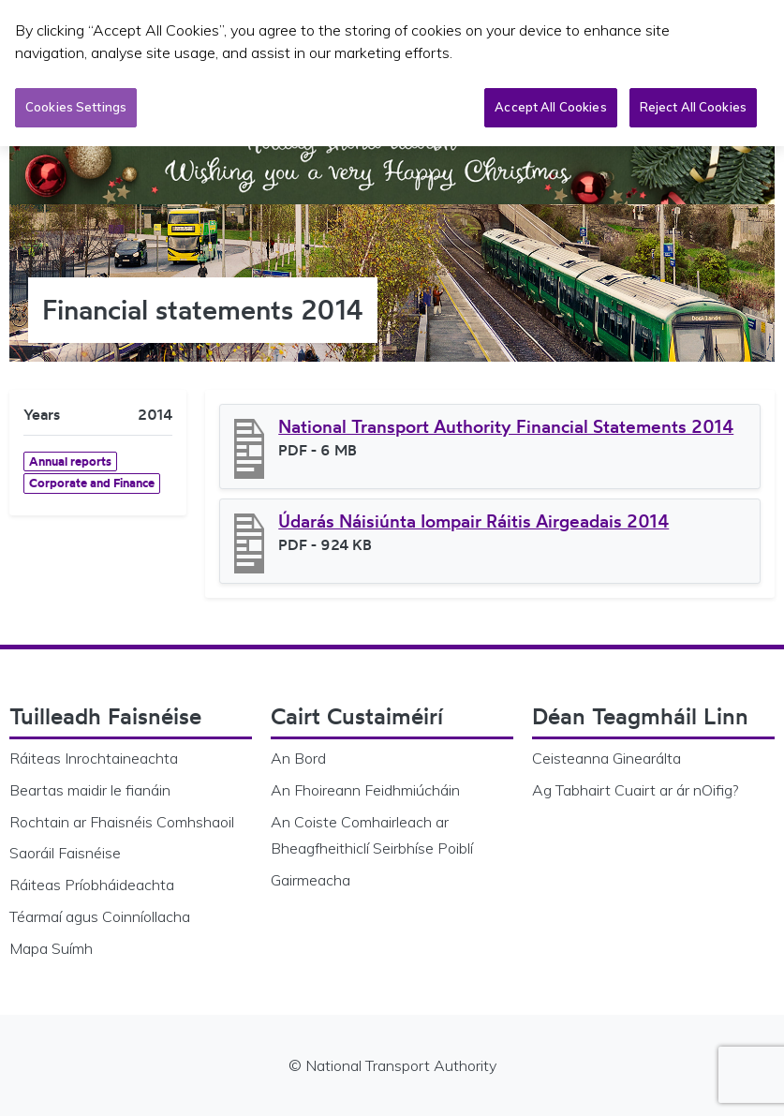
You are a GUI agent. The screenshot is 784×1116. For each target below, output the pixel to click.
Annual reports (70, 461)
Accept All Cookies (550, 104)
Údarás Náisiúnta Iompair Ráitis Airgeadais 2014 (473, 521)
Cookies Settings (75, 104)
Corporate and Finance (92, 482)
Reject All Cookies (693, 104)
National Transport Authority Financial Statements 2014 (505, 426)
